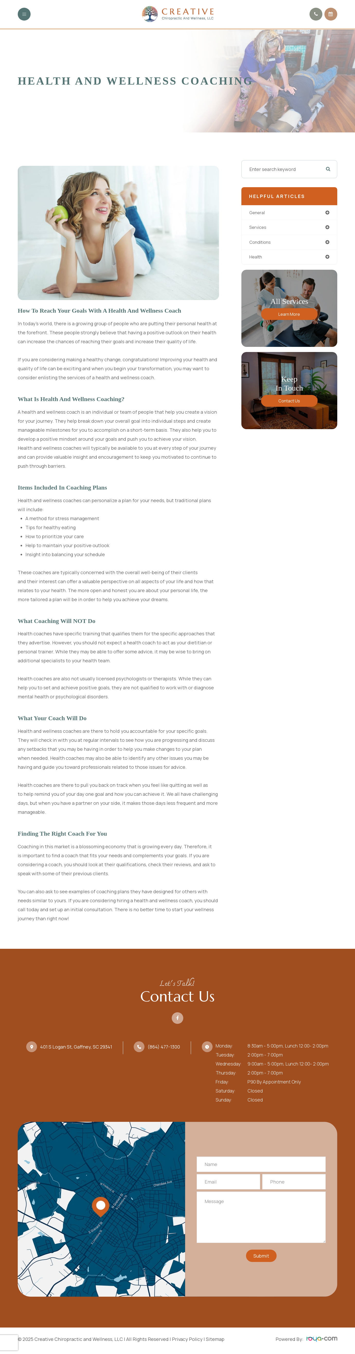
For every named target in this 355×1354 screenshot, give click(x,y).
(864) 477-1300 (164, 1047)
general (258, 213)
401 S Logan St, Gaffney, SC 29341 (76, 1047)
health (256, 258)
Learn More (289, 315)
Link (101, 1209)
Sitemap (215, 1339)
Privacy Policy (187, 1339)
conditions (261, 243)
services (258, 228)
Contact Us (289, 402)
